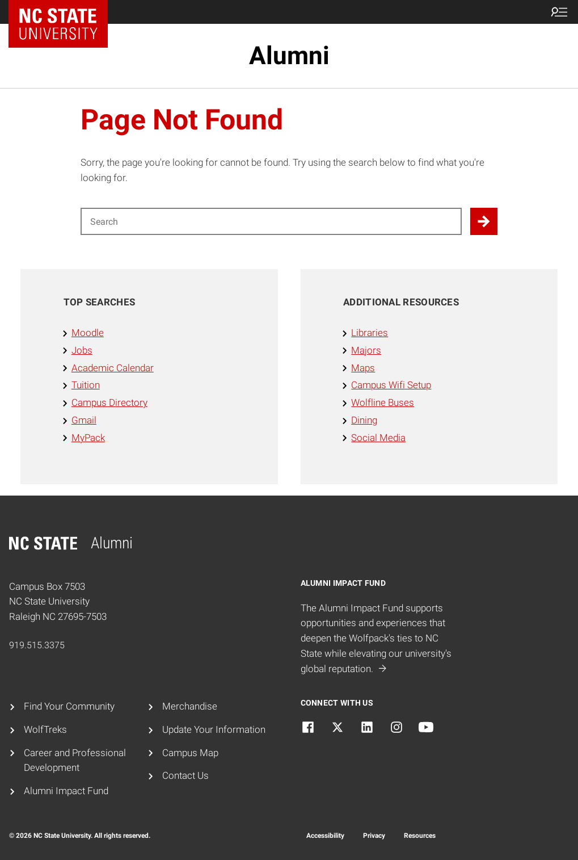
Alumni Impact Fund (66, 790)
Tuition (85, 385)
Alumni (289, 55)
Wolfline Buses (382, 402)
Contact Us (185, 775)
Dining (364, 420)
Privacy (374, 836)
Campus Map (190, 752)
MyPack (88, 437)
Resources (420, 836)
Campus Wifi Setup (391, 385)
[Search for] (271, 221)
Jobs (81, 350)
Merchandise (189, 706)
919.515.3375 (37, 645)
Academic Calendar (112, 368)
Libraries (369, 332)
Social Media (378, 437)
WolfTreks (45, 729)
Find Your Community (69, 706)
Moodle (87, 332)
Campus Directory (109, 402)
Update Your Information (213, 729)
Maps (363, 368)
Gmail (83, 420)
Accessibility (325, 836)
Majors (366, 350)
